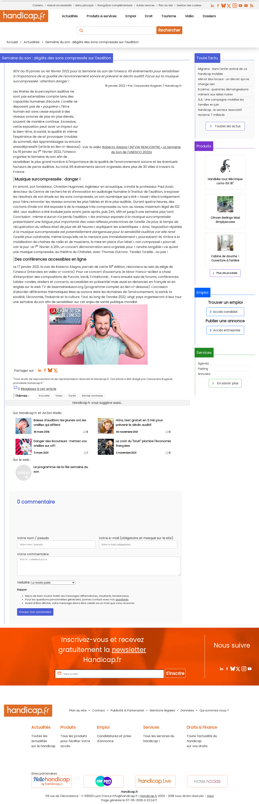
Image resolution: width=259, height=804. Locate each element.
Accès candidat (223, 311)
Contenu (38, 5)
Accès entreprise (224, 330)
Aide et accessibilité (59, 5)
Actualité (44, 395)
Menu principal (84, 5)
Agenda (203, 363)
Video (58, 395)
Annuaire (204, 374)
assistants (121, 599)
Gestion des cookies (189, 5)
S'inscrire (175, 673)
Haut (210, 796)
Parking (203, 369)
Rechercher (169, 30)
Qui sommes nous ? (214, 710)
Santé (72, 395)
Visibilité (23, 582)
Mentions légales (162, 710)
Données (187, 710)
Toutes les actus (224, 126)
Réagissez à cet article (38, 389)
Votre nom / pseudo (33, 538)
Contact (98, 710)
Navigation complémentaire (115, 5)
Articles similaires (92, 395)
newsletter (129, 649)
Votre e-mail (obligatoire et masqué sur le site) (136, 538)
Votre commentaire (33, 554)
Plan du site (166, 5)
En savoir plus (224, 383)
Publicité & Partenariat (127, 710)
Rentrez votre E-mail (38, 673)
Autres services (145, 5)
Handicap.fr (148, 796)
